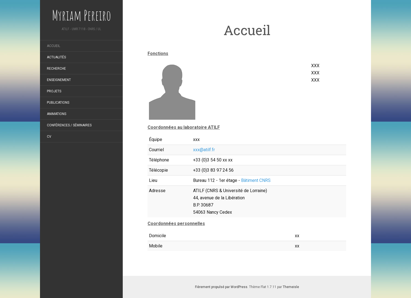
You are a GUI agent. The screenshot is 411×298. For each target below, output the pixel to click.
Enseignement (59, 80)
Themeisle (291, 287)
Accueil (53, 46)
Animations (56, 114)
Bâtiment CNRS (256, 180)
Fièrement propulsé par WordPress (221, 287)
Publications (58, 102)
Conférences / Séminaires (69, 125)
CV (49, 136)
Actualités (56, 57)
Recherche (56, 68)
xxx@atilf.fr (204, 149)
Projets (54, 91)
